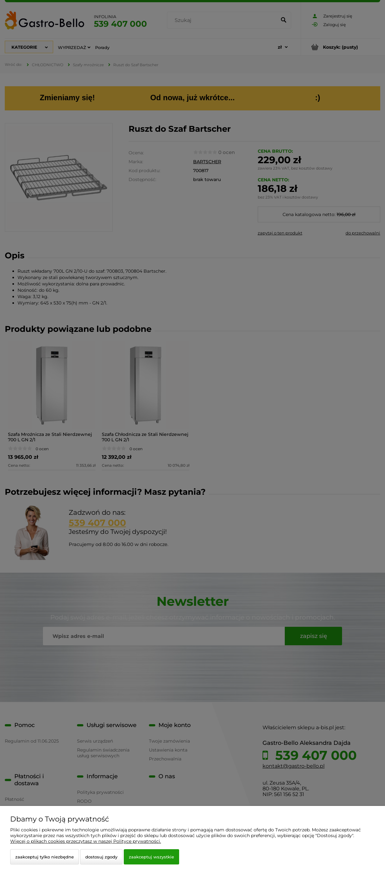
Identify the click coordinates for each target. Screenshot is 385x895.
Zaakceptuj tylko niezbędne (44, 856)
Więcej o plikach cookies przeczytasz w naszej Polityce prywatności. (85, 841)
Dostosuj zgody (101, 856)
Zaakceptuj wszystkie (151, 856)
